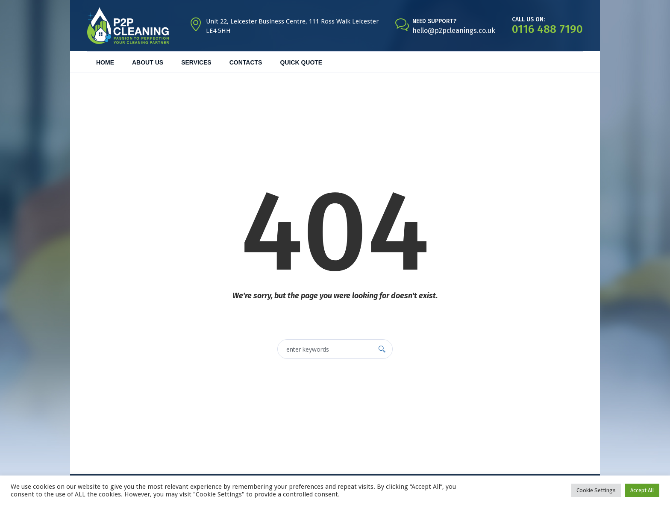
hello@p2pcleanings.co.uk (453, 30)
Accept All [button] (642, 490)
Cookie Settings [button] (596, 490)
